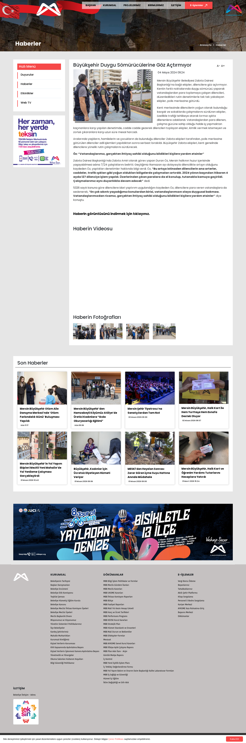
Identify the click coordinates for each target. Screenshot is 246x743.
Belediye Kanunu (58, 604)
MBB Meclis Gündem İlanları (116, 585)
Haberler (221, 45)
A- (218, 65)
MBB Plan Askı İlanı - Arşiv (115, 651)
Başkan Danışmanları (60, 585)
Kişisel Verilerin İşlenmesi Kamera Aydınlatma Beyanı (74, 651)
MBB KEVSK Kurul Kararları (115, 620)
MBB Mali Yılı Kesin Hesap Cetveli (118, 608)
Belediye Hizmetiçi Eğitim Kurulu (65, 600)
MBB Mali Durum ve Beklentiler (117, 632)
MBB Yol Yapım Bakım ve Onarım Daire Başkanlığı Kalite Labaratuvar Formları (138, 671)
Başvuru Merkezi (185, 612)
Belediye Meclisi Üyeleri (61, 612)
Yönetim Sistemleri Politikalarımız (65, 624)
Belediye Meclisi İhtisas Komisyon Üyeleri (69, 608)
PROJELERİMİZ (132, 5)
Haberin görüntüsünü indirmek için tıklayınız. (111, 214)
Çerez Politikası (116, 739)
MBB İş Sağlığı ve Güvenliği (115, 675)
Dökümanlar (183, 616)
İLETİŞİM (176, 5)
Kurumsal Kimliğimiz (59, 639)
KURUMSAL (109, 5)
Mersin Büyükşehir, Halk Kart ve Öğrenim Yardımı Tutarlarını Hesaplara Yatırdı (202, 473)
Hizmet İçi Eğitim (111, 678)
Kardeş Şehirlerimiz (59, 632)
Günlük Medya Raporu (113, 655)
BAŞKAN (91, 5)
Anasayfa (205, 45)
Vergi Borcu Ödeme (186, 581)
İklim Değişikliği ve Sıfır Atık (116, 682)
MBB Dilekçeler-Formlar (114, 636)
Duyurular (27, 75)
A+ (222, 65)
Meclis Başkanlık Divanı (61, 616)
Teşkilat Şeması (57, 597)
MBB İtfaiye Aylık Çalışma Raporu (118, 647)
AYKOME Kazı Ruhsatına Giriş (191, 608)
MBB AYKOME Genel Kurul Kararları (119, 643)
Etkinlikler (27, 93)
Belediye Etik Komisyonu (61, 593)
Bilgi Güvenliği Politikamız (62, 663)
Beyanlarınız (183, 585)
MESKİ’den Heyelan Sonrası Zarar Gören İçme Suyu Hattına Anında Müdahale (149, 473)
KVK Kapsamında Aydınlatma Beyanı (67, 647)
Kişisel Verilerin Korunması (62, 643)
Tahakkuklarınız (185, 589)
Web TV (26, 103)
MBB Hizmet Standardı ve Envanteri (119, 628)
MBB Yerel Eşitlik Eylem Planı (116, 663)
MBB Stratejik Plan (111, 624)
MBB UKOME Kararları (113, 593)
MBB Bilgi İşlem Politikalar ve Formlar (120, 581)
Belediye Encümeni (59, 589)
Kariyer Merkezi (185, 604)
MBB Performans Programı (115, 616)
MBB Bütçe (108, 600)
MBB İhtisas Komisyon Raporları (118, 597)
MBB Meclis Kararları (112, 589)
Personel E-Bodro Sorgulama (191, 600)
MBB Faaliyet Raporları (113, 604)
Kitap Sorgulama (185, 597)
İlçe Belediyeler (57, 628)
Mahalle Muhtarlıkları (60, 636)
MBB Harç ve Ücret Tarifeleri (116, 612)
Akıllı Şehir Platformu (187, 593)
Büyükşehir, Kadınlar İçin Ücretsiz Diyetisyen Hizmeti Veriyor (92, 473)
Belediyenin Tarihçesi (60, 581)
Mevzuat (107, 639)
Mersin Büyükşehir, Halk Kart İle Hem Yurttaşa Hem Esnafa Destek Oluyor (202, 412)
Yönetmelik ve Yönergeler (62, 655)
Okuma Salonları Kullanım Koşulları (66, 659)
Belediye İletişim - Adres (24, 695)
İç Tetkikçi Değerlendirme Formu (118, 667)
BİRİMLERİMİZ (156, 5)
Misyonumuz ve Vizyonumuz (63, 620)
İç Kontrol (107, 659)
